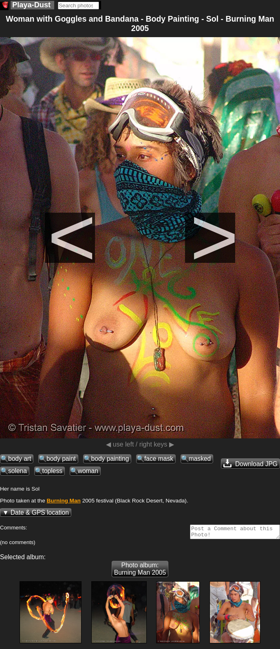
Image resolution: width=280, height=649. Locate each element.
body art (19, 458)
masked (200, 458)
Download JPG (250, 463)
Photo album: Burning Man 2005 (140, 571)
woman (88, 470)
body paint (61, 458)
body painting (110, 458)
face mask (158, 458)
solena (17, 470)
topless (52, 470)
